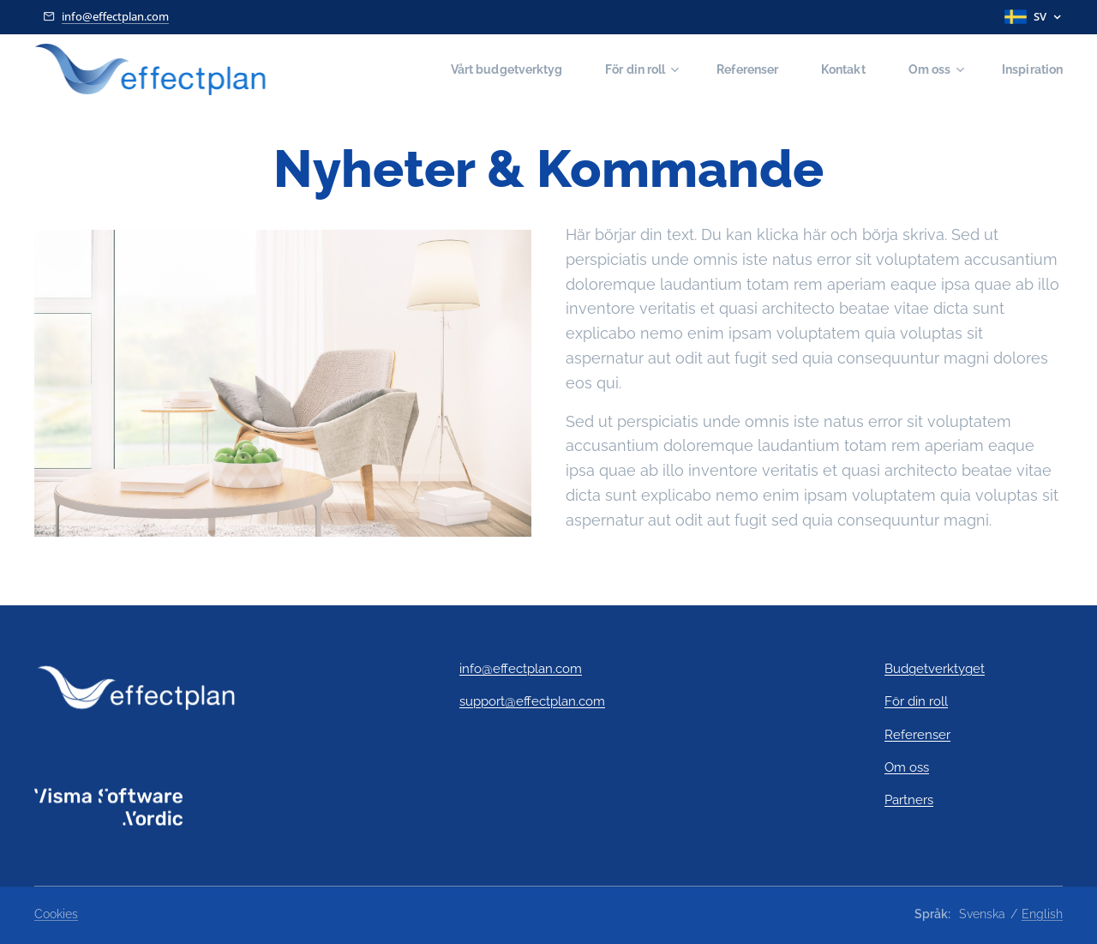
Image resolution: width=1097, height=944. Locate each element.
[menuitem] (486, 69)
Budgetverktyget (934, 668)
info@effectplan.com (115, 16)
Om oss (906, 767)
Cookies (56, 914)
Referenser (917, 735)
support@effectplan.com (532, 702)
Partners (908, 801)
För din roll (916, 702)
